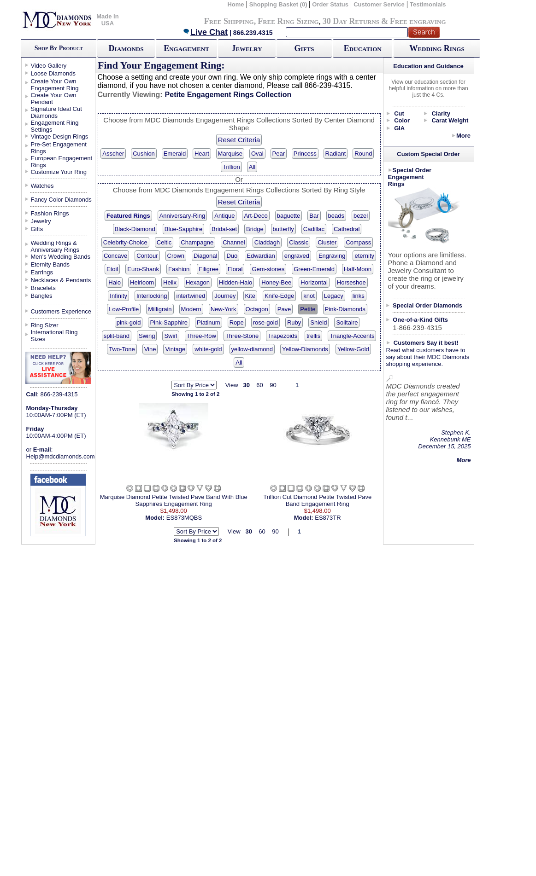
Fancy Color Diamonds (61, 199)
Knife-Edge (279, 295)
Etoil (112, 269)
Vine (150, 349)
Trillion (231, 166)
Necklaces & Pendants (61, 280)
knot (309, 295)
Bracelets (43, 287)
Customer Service (379, 4)
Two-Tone (122, 349)
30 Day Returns (351, 21)
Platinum (208, 322)
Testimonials (428, 4)
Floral (235, 269)
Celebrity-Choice (125, 242)
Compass (358, 242)
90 (273, 385)
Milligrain (159, 309)
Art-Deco (255, 215)
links (359, 295)
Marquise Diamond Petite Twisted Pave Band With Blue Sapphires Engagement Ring (173, 500)
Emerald (175, 153)
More (463, 135)
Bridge (255, 229)
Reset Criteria (239, 140)
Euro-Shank (143, 269)
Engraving (332, 255)
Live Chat (205, 32)
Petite (307, 309)
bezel (360, 215)
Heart (201, 153)
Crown (176, 255)
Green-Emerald (314, 269)
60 (259, 385)
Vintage (175, 349)
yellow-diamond (252, 349)
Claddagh (267, 242)
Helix (170, 282)
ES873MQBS (184, 517)
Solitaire (347, 322)
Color (402, 120)
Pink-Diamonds (345, 309)
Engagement (186, 48)
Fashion (178, 269)
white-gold (208, 349)
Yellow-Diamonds (305, 349)
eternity (364, 255)
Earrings (42, 272)
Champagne (197, 242)
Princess (305, 153)
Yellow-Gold (353, 349)
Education (363, 48)
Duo (231, 255)
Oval (257, 153)
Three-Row (201, 335)
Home (235, 4)
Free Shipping (229, 21)
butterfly (283, 229)
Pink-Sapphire (169, 322)
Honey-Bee (276, 282)
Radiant (335, 153)
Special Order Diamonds (427, 305)
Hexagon (198, 282)
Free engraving (418, 21)
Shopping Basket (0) (279, 4)
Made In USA (107, 20)
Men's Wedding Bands (60, 256)
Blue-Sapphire (183, 229)
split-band (117, 335)
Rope (237, 322)
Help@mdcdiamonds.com (60, 456)
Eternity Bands (50, 264)
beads (336, 215)
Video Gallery (49, 65)
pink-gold (129, 322)
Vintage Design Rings (59, 136)
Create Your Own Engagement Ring (55, 85)
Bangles (42, 295)
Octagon (257, 309)
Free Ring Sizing (288, 21)
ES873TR (328, 517)
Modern (191, 309)
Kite (250, 295)
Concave (115, 255)
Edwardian (261, 255)
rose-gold (265, 322)
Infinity (118, 295)
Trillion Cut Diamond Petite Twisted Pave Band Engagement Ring (317, 500)
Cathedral (346, 229)
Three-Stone (242, 335)
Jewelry (246, 48)
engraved (296, 255)
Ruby (294, 322)
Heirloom (142, 282)
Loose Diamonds (53, 73)
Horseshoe (351, 282)
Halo (114, 282)
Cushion (144, 153)
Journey (225, 295)
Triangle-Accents (352, 335)
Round (363, 153)
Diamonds (126, 48)
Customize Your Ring (59, 171)
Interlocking (151, 295)
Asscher (113, 153)
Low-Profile (124, 309)
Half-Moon (357, 269)
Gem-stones (268, 269)
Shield (318, 322)
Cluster (327, 242)
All (252, 166)
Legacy (333, 295)
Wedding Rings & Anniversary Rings (55, 246)
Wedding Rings (436, 48)
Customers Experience (61, 311)
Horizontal (314, 282)
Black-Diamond (135, 229)
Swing (147, 335)
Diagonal (205, 255)
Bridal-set (224, 229)
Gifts (304, 48)
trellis (313, 335)
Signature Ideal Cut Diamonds (56, 112)
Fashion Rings (50, 213)
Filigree (208, 269)
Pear (278, 153)
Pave (284, 309)
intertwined (190, 295)
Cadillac (313, 229)
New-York (223, 309)
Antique (224, 215)
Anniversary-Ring (182, 215)
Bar (313, 215)
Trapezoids (282, 335)
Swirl (170, 335)
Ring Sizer (45, 325)
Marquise (230, 153)
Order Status (330, 4)
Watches (42, 185)
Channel (234, 242)
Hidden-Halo (235, 282)
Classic (298, 242)
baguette (288, 215)
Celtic (164, 242)
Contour (147, 255)
